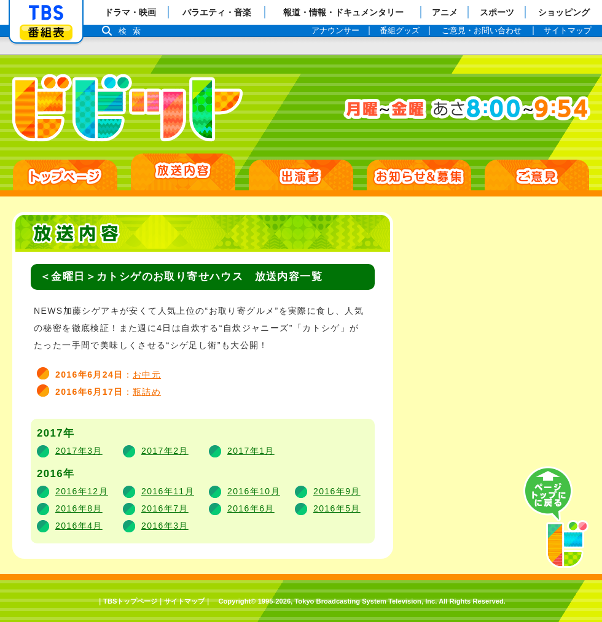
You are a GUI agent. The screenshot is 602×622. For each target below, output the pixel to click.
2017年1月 (251, 451)
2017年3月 (79, 451)
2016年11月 (167, 491)
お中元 (147, 374)
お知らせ (419, 175)
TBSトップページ (130, 601)
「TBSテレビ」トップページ (46, 13)
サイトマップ (184, 601)
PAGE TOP (556, 517)
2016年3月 (165, 526)
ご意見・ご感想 (537, 175)
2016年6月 (251, 508)
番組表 (46, 32)
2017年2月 (165, 451)
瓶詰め (147, 392)
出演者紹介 (301, 175)
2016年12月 (81, 491)
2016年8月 (79, 508)
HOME (65, 175)
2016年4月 (79, 526)
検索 (133, 31)
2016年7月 (165, 508)
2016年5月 (337, 508)
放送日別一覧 (183, 172)
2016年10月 (253, 491)
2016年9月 (337, 491)
